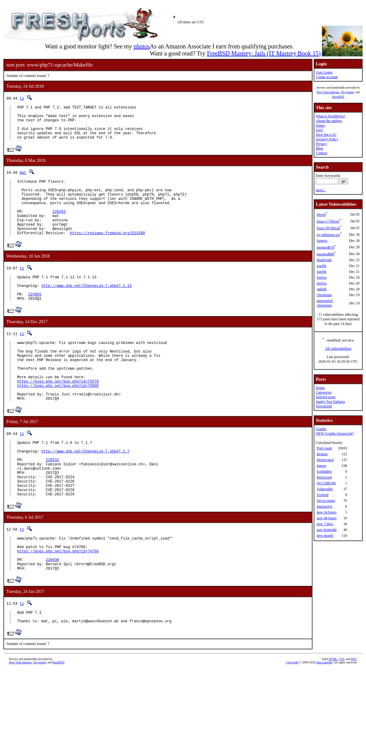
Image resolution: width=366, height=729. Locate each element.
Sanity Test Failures (330, 401)
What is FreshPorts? (330, 116)
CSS (341, 718)
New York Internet (328, 92)
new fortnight (327, 530)
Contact (321, 153)
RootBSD (338, 96)
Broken (322, 454)
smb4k (322, 289)
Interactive (324, 506)
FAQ (319, 130)
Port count (324, 448)
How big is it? (326, 134)
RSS (354, 718)
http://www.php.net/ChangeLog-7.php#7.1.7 (85, 491)
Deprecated (325, 460)
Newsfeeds (324, 406)
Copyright (292, 722)
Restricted (324, 477)
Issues (320, 125)
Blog (319, 148)
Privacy (321, 144)
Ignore (321, 466)
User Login (324, 72)
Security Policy (327, 139)
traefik (321, 266)
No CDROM (326, 483)
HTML (333, 718)
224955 (34, 318)
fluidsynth (324, 260)
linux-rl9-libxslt (328, 228)
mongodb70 (325, 247)
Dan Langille (324, 722)
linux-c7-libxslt (328, 221)
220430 (52, 614)
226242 (58, 226)
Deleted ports (325, 397)
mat (23, 179)
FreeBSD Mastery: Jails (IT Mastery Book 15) (264, 53)
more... (321, 190)
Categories (323, 392)
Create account (327, 77)
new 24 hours (327, 512)
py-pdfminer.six (328, 235)
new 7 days (325, 524)
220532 (52, 502)
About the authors (329, 121)
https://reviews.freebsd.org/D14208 (107, 252)
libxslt (321, 214)
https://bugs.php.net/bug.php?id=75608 (58, 420)
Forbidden (324, 471)
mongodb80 (325, 254)
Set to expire (326, 500)
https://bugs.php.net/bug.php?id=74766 (58, 604)
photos (141, 46)
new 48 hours (327, 518)
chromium (324, 295)
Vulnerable (325, 489)
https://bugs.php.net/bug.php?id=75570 (58, 415)
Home (320, 388)
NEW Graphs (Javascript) (335, 433)
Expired (322, 495)
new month (325, 535)
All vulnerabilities (338, 348)
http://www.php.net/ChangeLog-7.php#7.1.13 (86, 307)
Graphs (321, 429)
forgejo (322, 241)
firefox (322, 277)
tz (22, 98)
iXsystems (347, 92)
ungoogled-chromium (325, 303)
